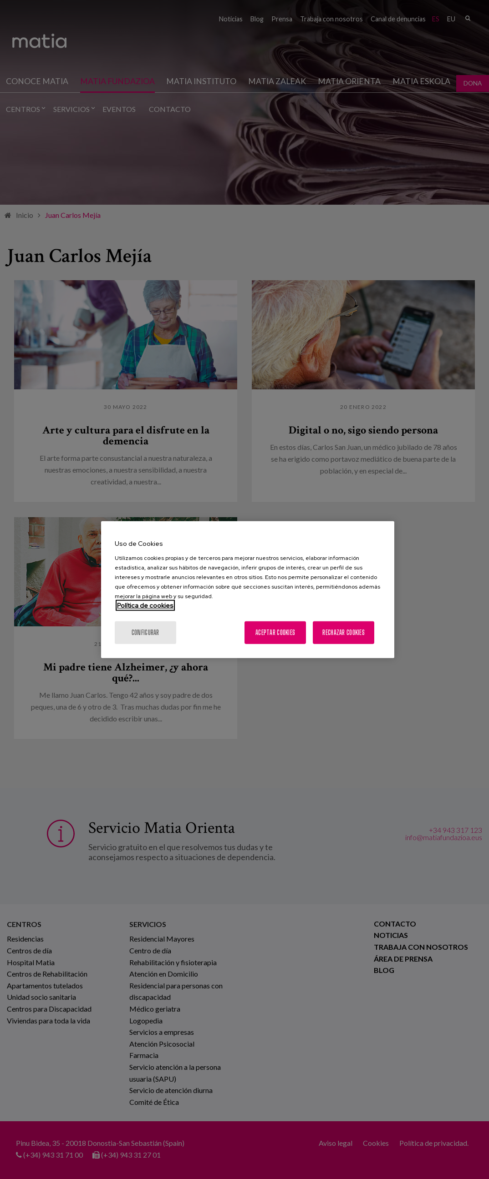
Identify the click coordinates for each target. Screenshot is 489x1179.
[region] (247, 589)
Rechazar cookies (343, 632)
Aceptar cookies (275, 632)
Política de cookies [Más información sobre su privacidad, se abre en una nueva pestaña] (145, 605)
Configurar (145, 632)
